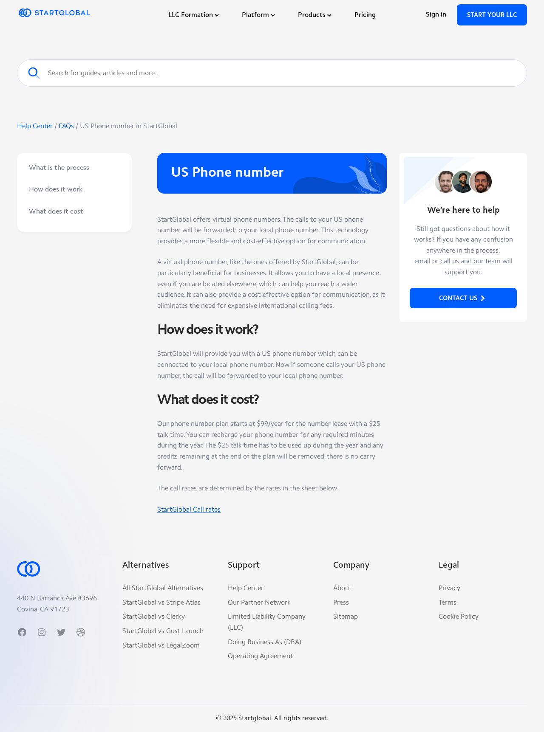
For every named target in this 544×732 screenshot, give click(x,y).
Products (315, 15)
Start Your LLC (492, 15)
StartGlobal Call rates (189, 509)
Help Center (35, 126)
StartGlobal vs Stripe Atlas (161, 602)
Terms (447, 602)
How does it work (55, 189)
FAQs (66, 126)
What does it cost (56, 211)
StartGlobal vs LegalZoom (161, 645)
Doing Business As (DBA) (264, 642)
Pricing (365, 15)
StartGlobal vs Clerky (153, 616)
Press (341, 602)
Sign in (436, 14)
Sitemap (345, 616)
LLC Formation (194, 15)
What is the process (59, 168)
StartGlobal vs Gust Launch (163, 631)
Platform (259, 15)
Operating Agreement (260, 656)
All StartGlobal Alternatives (162, 588)
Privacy (449, 588)
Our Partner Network (259, 602)
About (342, 588)
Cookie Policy (459, 616)
